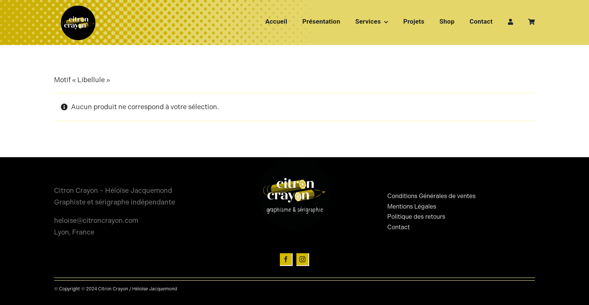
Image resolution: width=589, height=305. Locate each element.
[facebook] (286, 259)
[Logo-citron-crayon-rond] (78, 7)
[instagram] (302, 259)
